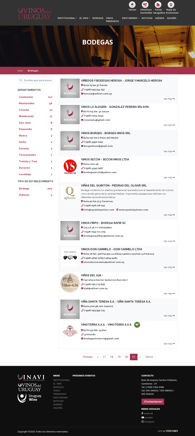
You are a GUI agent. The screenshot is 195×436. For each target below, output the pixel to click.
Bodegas (98, 18)
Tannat (132, 6)
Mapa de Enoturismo (172, 7)
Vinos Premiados (112, 19)
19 (118, 357)
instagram (148, 421)
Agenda (159, 18)
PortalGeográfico (159, 7)
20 (126, 357)
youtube (147, 417)
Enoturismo (129, 18)
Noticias (147, 18)
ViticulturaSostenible (146, 7)
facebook (147, 413)
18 (111, 357)
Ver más (169, 98)
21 (133, 357)
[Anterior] (98, 357)
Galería (171, 18)
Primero (88, 357)
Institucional (66, 18)
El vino (84, 18)
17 (104, 357)
